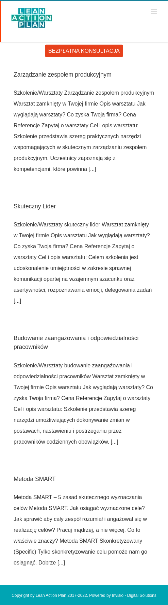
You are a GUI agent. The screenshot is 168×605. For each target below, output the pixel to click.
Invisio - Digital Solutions (134, 595)
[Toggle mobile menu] (154, 11)
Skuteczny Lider (35, 206)
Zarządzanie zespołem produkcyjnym (63, 74)
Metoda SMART (35, 479)
